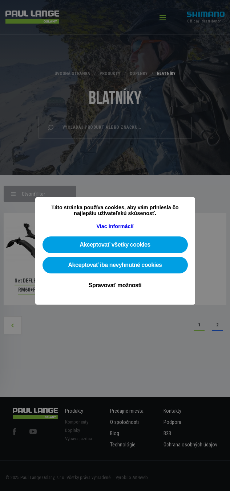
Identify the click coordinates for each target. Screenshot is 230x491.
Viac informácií (114, 226)
